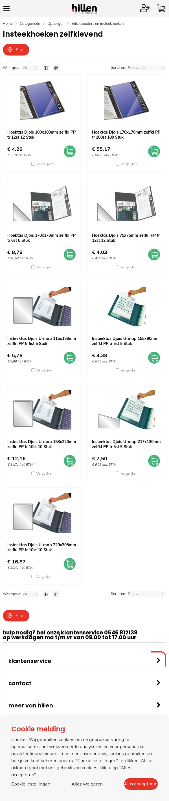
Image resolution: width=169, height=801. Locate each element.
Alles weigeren (82, 784)
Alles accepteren (136, 784)
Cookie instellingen (30, 784)
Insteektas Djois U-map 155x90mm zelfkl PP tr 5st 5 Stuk (125, 344)
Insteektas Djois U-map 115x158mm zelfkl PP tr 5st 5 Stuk (41, 344)
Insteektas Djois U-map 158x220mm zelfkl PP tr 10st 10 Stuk (41, 447)
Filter (16, 49)
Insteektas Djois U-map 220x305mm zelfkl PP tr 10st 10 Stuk (41, 550)
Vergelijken (44, 167)
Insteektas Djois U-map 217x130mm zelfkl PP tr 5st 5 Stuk (126, 447)
